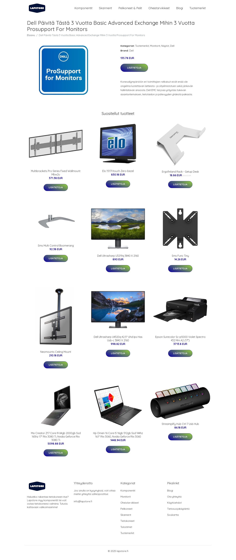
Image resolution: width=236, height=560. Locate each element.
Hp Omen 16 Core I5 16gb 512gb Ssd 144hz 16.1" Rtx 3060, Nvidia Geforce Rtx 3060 (118, 438)
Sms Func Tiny (180, 259)
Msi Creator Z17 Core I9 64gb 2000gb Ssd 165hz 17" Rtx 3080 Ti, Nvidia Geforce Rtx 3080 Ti (56, 440)
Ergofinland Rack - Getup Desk (180, 175)
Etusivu (31, 38)
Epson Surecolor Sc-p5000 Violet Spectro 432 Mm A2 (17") (180, 342)
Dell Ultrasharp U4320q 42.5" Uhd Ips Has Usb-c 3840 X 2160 (118, 342)
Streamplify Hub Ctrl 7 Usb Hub (180, 427)
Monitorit (155, 49)
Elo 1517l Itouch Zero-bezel (118, 174)
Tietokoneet (127, 524)
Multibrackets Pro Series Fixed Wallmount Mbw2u (55, 176)
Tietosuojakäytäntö (178, 512)
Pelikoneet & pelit (130, 10)
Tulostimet (126, 530)
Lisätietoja (134, 71)
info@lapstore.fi (83, 504)
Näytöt (165, 49)
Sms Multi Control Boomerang (56, 248)
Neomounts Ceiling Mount (55, 355)
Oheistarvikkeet (159, 10)
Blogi (179, 10)
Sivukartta (173, 518)
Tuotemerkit (197, 10)
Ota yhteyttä (174, 499)
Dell (172, 49)
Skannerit (105, 10)
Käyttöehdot (174, 506)
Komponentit (83, 10)
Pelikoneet (126, 512)
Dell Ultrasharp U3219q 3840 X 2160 (118, 259)
